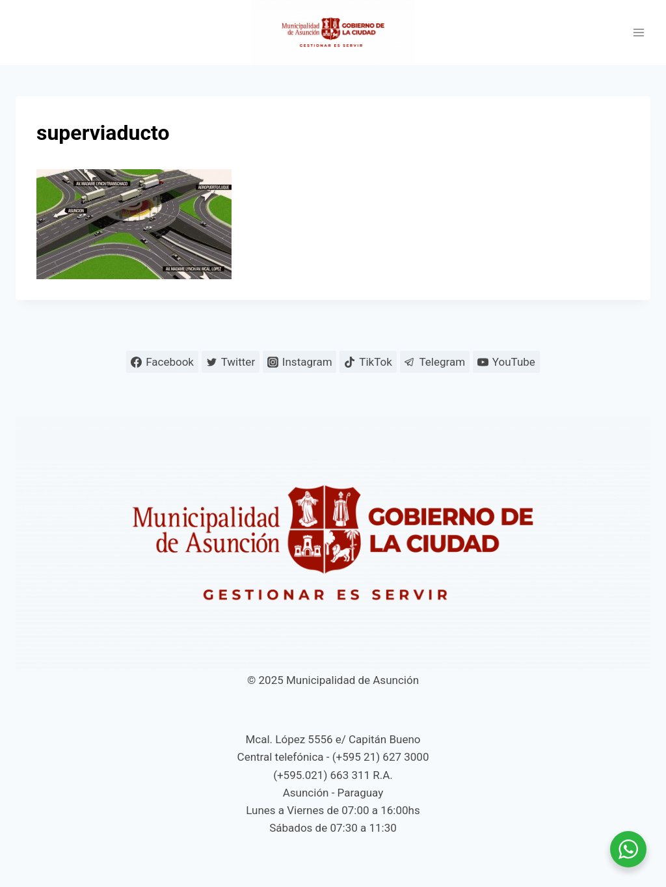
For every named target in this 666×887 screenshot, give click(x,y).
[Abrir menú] (638, 33)
